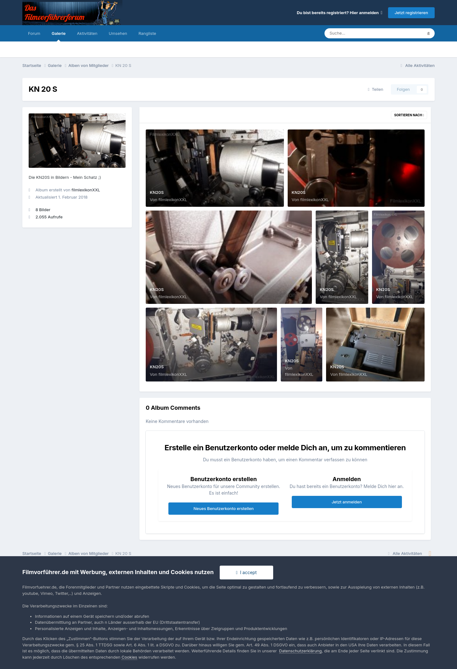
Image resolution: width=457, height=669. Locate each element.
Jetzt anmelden (347, 501)
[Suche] (360, 33)
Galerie (59, 36)
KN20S (157, 192)
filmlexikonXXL (85, 189)
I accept (246, 572)
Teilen (375, 89)
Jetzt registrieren (411, 12)
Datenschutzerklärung (300, 650)
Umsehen (118, 33)
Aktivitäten (87, 33)
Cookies (129, 657)
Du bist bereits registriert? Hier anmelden (339, 12)
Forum (34, 33)
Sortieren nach (409, 115)
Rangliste (147, 33)
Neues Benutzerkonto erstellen (224, 508)
